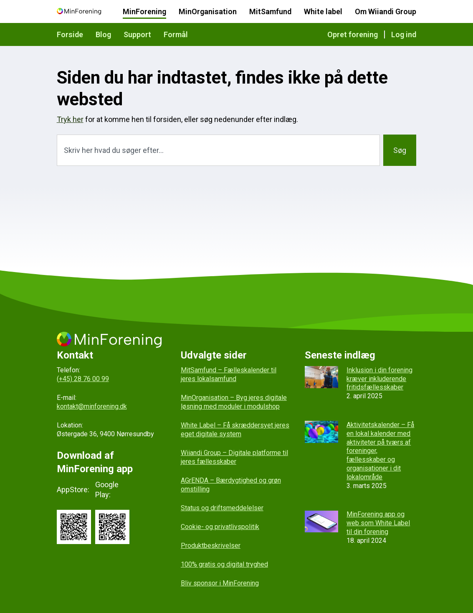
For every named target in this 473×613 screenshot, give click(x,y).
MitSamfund (270, 11)
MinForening (144, 11)
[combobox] (218, 150)
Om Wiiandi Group (385, 11)
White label (323, 11)
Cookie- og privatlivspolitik (220, 527)
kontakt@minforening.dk (92, 406)
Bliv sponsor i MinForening (220, 583)
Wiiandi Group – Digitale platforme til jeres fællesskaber (234, 457)
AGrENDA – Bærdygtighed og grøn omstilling (231, 484)
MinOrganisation (208, 11)
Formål (176, 34)
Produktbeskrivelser (210, 545)
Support (137, 34)
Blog (103, 34)
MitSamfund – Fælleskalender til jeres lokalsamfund (228, 374)
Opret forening (352, 34)
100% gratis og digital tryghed (224, 564)
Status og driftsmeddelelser (222, 508)
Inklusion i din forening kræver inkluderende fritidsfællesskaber (379, 379)
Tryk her (70, 119)
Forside (70, 34)
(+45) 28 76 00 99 (83, 379)
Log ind (403, 34)
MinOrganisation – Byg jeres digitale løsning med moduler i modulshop (234, 402)
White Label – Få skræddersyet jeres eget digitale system (235, 429)
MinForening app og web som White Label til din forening (378, 523)
